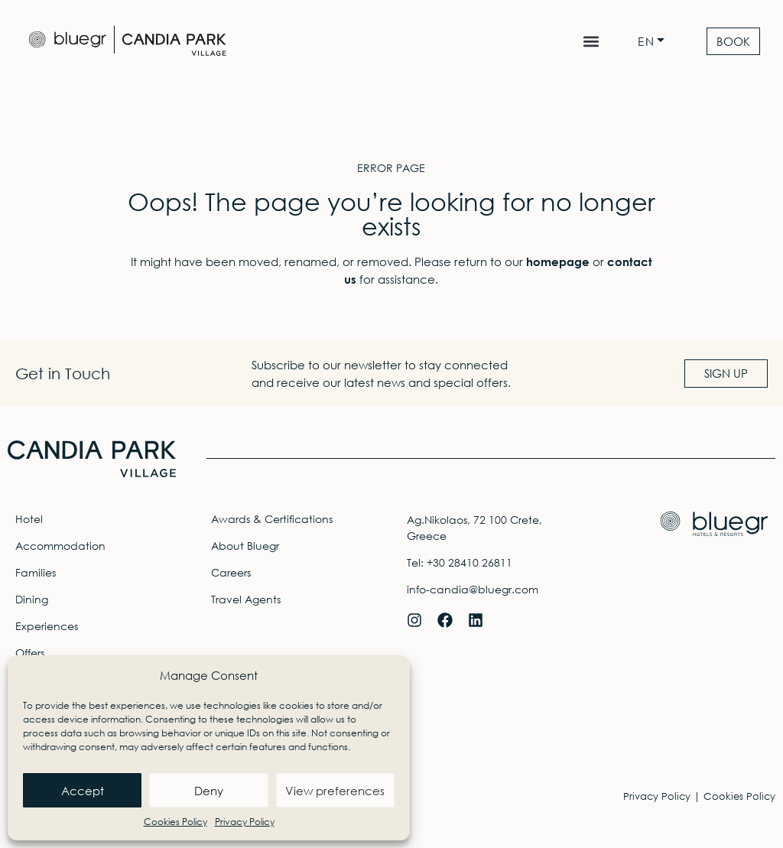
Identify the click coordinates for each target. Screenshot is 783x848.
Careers (231, 572)
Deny (208, 790)
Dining (31, 599)
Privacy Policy (245, 821)
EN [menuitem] (646, 41)
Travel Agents (246, 599)
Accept (82, 790)
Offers (29, 652)
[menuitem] (655, 41)
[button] (590, 41)
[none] (655, 41)
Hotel (29, 519)
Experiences (46, 626)
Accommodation (60, 545)
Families (35, 572)
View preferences (335, 790)
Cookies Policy (175, 821)
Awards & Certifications (272, 519)
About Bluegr (245, 545)
